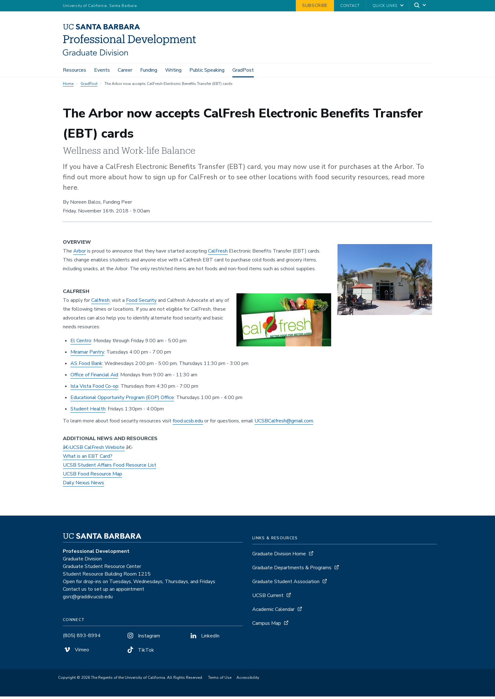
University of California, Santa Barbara (100, 5)
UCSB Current (267, 597)
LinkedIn (204, 638)
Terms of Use (219, 680)
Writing (173, 70)
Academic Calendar (273, 611)
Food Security (141, 302)
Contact (350, 5)
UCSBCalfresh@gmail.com (283, 423)
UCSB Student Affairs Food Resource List (109, 467)
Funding (148, 70)
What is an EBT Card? (87, 458)
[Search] (420, 5)
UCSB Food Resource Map (92, 476)
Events (102, 70)
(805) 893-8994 (82, 637)
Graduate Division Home (279, 556)
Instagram (143, 638)
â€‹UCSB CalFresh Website (94, 449)
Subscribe (315, 6)
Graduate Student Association (285, 583)
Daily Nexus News (83, 484)
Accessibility (247, 680)
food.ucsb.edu (188, 423)
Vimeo (76, 651)
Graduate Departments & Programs (291, 569)
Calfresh (100, 302)
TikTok (140, 652)
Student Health (87, 411)
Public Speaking (206, 70)
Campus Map (266, 625)
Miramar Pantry (87, 354)
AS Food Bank (86, 365)
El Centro (80, 342)
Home (68, 85)
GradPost (243, 70)
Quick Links (385, 5)
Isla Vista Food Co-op (94, 388)
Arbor (79, 253)
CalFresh (218, 253)
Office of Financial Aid (94, 376)
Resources (74, 70)
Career (125, 70)
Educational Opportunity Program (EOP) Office (122, 399)
